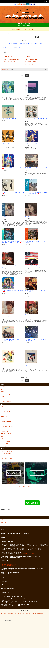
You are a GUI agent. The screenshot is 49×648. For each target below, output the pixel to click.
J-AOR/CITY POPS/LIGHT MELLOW (31, 59)
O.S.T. (2, 436)
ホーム (2, 47)
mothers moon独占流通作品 (6, 441)
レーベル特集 (3, 446)
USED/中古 (18, 47)
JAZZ (2, 406)
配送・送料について (11, 613)
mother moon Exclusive (38, 43)
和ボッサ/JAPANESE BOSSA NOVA (8, 61)
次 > (27, 75)
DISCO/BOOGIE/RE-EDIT (6, 411)
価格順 (8, 69)
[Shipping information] (5, 574)
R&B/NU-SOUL (4, 416)
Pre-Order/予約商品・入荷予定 (30, 29)
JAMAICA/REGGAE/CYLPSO (6, 421)
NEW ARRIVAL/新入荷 (17, 29)
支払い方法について (4, 613)
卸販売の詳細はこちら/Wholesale (27, 553)
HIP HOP (3, 414)
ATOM (10, 614)
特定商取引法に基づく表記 (24, 613)
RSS (7, 614)
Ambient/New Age (4, 431)
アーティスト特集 (4, 443)
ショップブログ (3, 614)
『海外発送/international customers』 (8, 564)
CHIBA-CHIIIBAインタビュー (6, 458)
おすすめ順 (4, 69)
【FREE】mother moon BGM (6, 453)
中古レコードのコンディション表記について (9, 456)
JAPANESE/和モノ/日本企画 (12, 43)
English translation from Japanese (8, 565)
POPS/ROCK (4, 64)
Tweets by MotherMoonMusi (24, 486)
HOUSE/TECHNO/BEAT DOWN (7, 426)
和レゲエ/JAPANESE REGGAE (30, 61)
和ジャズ (31, 43)
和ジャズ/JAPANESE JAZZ (7, 56)
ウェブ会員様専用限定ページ (6, 451)
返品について (17, 613)
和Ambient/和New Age (29, 64)
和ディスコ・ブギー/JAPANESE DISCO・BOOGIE (11, 59)
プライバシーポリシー (32, 613)
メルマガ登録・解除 (40, 613)
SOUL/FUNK (27, 56)
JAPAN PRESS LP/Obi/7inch (23, 43)
